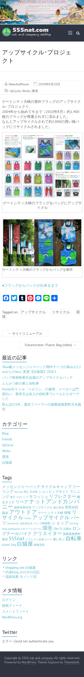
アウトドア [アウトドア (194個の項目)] (23, 511)
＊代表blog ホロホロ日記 (21, 572)
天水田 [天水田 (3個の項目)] (34, 491)
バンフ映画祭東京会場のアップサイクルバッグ (37, 377)
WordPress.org (12, 617)
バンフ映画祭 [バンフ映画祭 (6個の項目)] (42, 523)
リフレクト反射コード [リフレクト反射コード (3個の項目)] (38, 539)
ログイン (8, 600)
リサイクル (61, 312)
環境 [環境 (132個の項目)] (47, 528)
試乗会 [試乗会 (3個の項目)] (67, 528)
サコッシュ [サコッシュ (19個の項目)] (38, 496)
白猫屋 (7, 462)
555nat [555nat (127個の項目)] (16, 538)
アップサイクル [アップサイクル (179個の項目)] (51, 517)
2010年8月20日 (49, 84)
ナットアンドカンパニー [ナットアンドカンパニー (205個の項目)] (41, 504)
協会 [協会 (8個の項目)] (5, 513)
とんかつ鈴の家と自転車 (20, 383)
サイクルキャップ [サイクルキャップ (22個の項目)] (56, 486)
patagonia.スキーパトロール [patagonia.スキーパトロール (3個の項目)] (24, 528)
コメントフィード (15, 611)
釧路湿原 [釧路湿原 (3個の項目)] (39, 544)
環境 (35, 91)
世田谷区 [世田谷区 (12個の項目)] (71, 507)
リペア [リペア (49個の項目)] (21, 501)
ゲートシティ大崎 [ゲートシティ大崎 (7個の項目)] (50, 513)
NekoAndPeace (19, 84)
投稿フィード (12, 605)
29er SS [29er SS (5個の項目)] (57, 529)
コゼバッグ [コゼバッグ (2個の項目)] (22, 497)
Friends (7, 439)
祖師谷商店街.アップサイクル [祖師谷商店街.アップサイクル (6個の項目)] (33, 507)
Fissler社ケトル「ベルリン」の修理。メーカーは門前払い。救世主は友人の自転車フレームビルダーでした (40, 394)
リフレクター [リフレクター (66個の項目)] (62, 496)
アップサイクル (33, 312)
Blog (5, 433)
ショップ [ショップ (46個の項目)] (60, 522)
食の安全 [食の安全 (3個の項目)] (58, 507)
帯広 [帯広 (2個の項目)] (26, 491)
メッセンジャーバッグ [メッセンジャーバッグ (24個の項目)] (21, 486)
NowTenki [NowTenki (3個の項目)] (13, 523)
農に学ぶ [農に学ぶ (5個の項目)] (59, 539)
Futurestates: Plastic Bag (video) (50, 345)
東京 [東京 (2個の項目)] (12, 497)
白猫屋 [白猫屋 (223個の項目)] (25, 543)
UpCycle (15, 91)
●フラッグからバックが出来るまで (30, 285)
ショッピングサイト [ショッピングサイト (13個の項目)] (54, 491)
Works (26, 91)
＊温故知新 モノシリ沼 (19, 576)
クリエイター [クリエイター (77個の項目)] (47, 533)
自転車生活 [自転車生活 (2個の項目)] (26, 523)
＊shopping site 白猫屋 (19, 567)
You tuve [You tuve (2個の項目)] (18, 491)
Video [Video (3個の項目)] (27, 518)
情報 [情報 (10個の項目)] (67, 512)
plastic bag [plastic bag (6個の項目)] (9, 545)
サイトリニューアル (25, 333)
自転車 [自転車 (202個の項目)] (74, 538)
